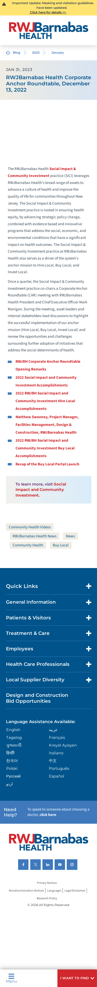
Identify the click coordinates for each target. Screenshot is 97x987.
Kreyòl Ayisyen (63, 745)
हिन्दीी (10, 752)
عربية (53, 729)
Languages (54, 890)
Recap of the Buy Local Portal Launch (47, 464)
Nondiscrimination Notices (26, 890)
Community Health (28, 545)
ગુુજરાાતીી (13, 745)
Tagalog (14, 737)
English (13, 729)
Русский (13, 776)
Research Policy (47, 898)
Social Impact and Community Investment (41, 490)
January (57, 52)
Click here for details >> (48, 12)
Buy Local (61, 545)
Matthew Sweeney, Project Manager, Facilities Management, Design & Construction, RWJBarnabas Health (47, 424)
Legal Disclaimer (74, 890)
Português (59, 768)
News (70, 536)
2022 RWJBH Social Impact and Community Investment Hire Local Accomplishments (45, 401)
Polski (12, 768)
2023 (36, 52)
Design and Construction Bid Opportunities (37, 698)
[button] (77, 978)
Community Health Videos (30, 527)
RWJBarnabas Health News (34, 536)
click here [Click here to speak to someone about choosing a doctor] (48, 815)
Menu (11, 978)
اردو (9, 783)
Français (57, 737)
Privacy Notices (47, 883)
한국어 (12, 760)
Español (56, 776)
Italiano (56, 752)
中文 (53, 760)
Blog (16, 52)
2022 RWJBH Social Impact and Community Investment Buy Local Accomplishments (45, 448)
